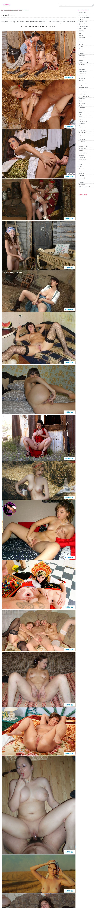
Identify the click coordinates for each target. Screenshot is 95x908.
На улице (81, 119)
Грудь (80, 33)
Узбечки (81, 164)
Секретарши (82, 107)
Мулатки (81, 48)
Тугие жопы (82, 123)
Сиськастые (82, 69)
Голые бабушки (82, 78)
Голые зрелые (82, 128)
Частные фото (82, 130)
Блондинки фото (83, 15)
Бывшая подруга (83, 71)
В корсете (81, 175)
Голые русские (82, 148)
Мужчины (81, 182)
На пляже (81, 42)
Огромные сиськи (83, 87)
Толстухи (81, 44)
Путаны (81, 35)
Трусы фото (82, 37)
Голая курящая (82, 184)
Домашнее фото (83, 24)
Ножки (80, 137)
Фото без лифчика (83, 26)
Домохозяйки (82, 139)
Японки (81, 46)
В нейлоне (81, 173)
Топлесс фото (82, 55)
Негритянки (82, 103)
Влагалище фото (83, 73)
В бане (80, 67)
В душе (80, 134)
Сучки (80, 100)
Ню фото (81, 105)
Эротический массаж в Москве (84, 18)
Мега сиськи (82, 168)
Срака (80, 166)
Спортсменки (82, 51)
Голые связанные (83, 153)
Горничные (81, 76)
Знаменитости (82, 39)
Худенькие (81, 53)
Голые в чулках (82, 132)
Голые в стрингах (83, 146)
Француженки (82, 162)
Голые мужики (82, 159)
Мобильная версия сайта (85, 186)
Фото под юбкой (83, 28)
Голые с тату (82, 155)
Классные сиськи (83, 121)
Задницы (81, 30)
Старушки (81, 125)
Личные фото (82, 141)
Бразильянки (82, 64)
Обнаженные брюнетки (84, 57)
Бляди (80, 89)
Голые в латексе (83, 143)
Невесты (81, 150)
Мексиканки (82, 98)
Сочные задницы (83, 94)
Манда (80, 85)
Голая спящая (82, 180)
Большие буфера (83, 91)
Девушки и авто (83, 21)
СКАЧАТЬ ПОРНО (83, 62)
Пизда (80, 112)
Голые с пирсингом (83, 171)
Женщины (81, 80)
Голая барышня (82, 12)
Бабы (80, 114)
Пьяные (81, 60)
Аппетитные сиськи (84, 96)
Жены (80, 116)
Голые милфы (82, 177)
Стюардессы (82, 157)
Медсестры (81, 110)
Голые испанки (82, 82)
